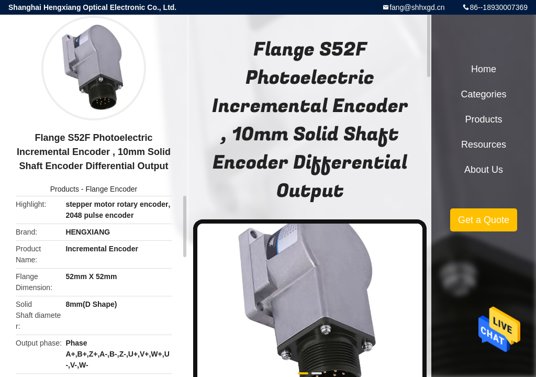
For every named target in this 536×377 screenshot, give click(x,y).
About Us (483, 169)
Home (483, 69)
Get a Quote (483, 220)
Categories (483, 94)
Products (64, 189)
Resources (483, 144)
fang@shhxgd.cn (416, 7)
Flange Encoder (111, 189)
